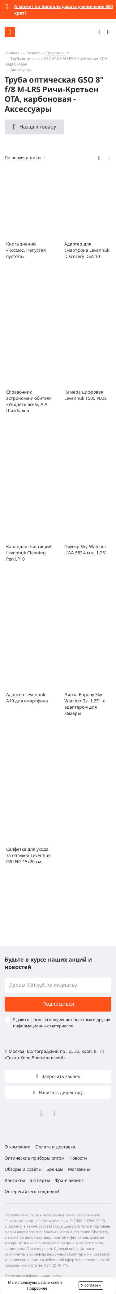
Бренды (54, 1169)
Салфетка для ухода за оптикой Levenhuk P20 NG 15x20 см (28, 855)
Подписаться (58, 1003)
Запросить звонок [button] (60, 1076)
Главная (12, 53)
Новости (78, 1158)
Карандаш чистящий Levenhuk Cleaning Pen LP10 (29, 552)
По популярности (23, 157)
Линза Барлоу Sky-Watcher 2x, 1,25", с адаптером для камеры (84, 704)
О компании (18, 1147)
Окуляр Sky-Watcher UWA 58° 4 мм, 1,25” (85, 549)
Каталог (32, 53)
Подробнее (37, 1288)
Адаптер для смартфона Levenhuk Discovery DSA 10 (86, 250)
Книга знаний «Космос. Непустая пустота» (26, 250)
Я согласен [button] (91, 1285)
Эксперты (40, 1180)
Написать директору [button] (60, 1092)
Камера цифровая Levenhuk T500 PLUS (85, 395)
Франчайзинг (69, 1180)
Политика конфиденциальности (33, 1275)
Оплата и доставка (55, 1147)
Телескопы (55, 53)
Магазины (79, 1169)
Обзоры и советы (23, 1169)
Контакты (15, 1180)
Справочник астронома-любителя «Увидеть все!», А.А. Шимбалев (29, 401)
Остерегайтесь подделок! (32, 1191)
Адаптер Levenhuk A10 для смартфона (27, 698)
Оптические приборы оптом (35, 1158)
